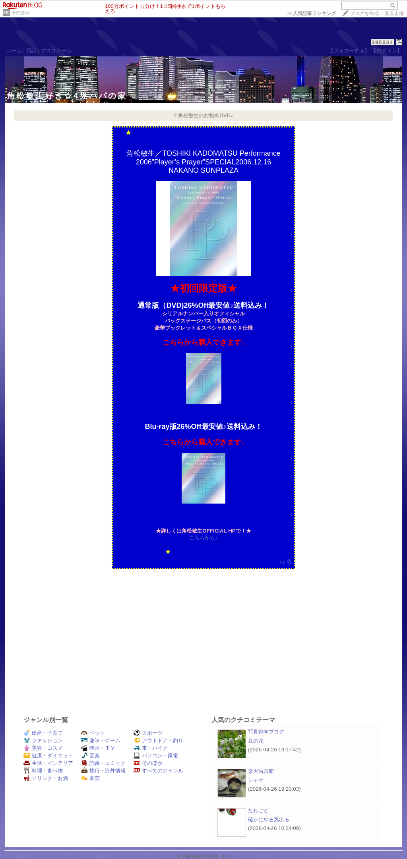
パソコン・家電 (156, 756)
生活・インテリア (48, 763)
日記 (31, 51)
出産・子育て (43, 733)
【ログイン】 (386, 51)
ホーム (14, 51)
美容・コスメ (43, 748)
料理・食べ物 (43, 771)
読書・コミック (103, 763)
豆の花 (256, 741)
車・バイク (151, 748)
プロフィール (56, 51)
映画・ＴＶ (98, 748)
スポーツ (148, 733)
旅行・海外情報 (103, 771)
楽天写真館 (261, 771)
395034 (382, 42)
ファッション (43, 740)
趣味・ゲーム (100, 740)
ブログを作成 (364, 13)
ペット (93, 733)
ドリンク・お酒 (45, 778)
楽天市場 (394, 13)
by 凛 (285, 562)
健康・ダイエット (48, 756)
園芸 (90, 778)
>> (311, 13)
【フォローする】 (349, 51)
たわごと (258, 810)
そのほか (20, 12)
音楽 (90, 756)
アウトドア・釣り (158, 740)
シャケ (256, 780)
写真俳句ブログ (266, 732)
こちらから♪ (203, 538)
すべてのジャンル (158, 771)
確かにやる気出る (268, 819)
